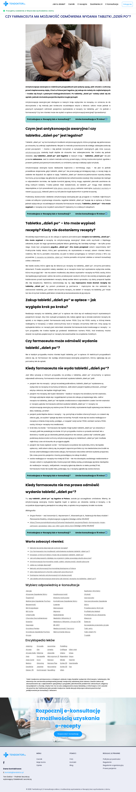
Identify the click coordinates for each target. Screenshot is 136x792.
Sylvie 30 (63, 666)
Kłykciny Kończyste (61, 598)
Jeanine (40, 666)
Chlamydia (30, 615)
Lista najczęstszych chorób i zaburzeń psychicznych (51, 572)
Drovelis (40, 646)
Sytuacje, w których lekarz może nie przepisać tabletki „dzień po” (57, 555)
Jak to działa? (58, 4)
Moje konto (41, 762)
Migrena (56, 611)
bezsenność (36, 191)
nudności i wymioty (101, 188)
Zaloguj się (127, 4)
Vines (71, 653)
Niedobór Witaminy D (62, 618)
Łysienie (56, 604)
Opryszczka (89, 598)
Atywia (28, 649)
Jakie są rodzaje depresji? (40, 565)
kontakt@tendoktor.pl (14, 772)
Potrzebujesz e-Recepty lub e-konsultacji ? (49, 119)
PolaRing (63, 646)
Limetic (50, 649)
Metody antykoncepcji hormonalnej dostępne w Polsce (53, 568)
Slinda (62, 660)
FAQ (71, 759)
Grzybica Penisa (32, 628)
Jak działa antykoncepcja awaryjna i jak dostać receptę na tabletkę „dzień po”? (63, 578)
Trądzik (87, 635)
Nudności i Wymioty (92, 591)
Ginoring (40, 663)
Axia (27, 656)
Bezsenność (31, 604)
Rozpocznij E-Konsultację (68, 734)
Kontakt (73, 762)
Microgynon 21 (53, 656)
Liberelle (50, 653)
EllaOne (40, 653)
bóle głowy (58, 188)
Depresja (29, 625)
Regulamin (107, 762)
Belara (28, 663)
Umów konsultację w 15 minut (91, 119)
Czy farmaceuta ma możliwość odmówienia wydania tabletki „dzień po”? (60, 551)
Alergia (29, 591)
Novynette (51, 666)
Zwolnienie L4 (96, 4)
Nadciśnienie (58, 615)
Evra (38, 660)
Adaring (29, 646)
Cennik (71, 4)
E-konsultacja (112, 4)
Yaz (70, 666)
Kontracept (42, 670)
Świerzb (87, 621)
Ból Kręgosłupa (32, 608)
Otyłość (87, 594)
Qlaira (62, 653)
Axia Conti (30, 660)
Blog (71, 765)
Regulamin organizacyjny (113, 765)
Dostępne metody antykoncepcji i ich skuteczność (51, 575)
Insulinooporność (60, 594)
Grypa (28, 635)
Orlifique (63, 649)
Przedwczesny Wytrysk (93, 608)
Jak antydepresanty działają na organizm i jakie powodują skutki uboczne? (61, 558)
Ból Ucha (29, 611)
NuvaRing (51, 670)
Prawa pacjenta (109, 768)
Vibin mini (73, 649)
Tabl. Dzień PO (90, 632)
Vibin (62, 670)
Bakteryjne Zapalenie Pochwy (38, 601)
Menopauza (58, 608)
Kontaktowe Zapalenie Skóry (65, 601)
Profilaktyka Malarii (92, 611)
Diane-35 (30, 670)
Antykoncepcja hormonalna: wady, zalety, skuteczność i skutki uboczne (59, 561)
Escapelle (41, 656)
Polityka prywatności (111, 759)
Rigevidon (64, 656)
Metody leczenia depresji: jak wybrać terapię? (49, 548)
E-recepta (82, 4)
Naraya (50, 660)
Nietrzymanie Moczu (61, 632)
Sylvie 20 (63, 663)
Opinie (39, 765)
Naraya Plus (52, 663)
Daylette (29, 666)
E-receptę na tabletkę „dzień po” (49, 257)
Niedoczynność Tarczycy (63, 628)
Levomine (51, 646)
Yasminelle (73, 663)
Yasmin (72, 660)
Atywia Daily (31, 653)
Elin (38, 649)
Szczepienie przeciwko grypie (96, 625)
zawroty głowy (69, 188)
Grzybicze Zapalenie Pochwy (38, 632)
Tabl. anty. (88, 628)
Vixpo (71, 656)
